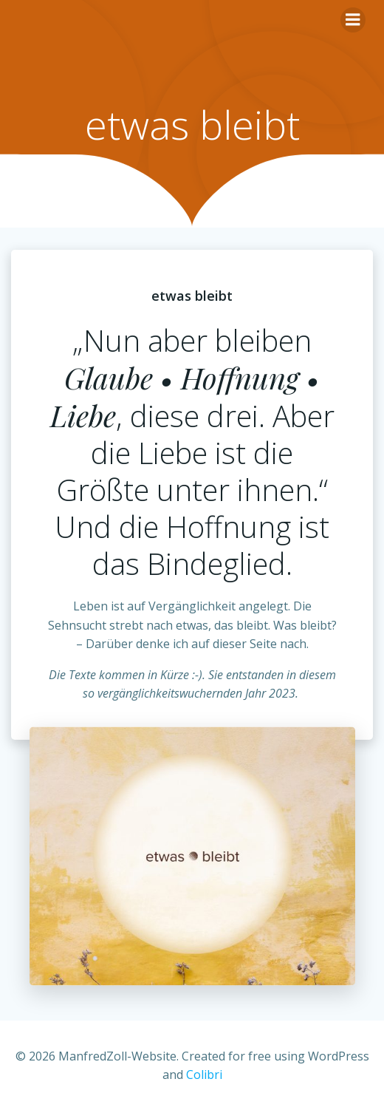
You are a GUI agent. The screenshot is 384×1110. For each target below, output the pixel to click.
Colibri (204, 1074)
